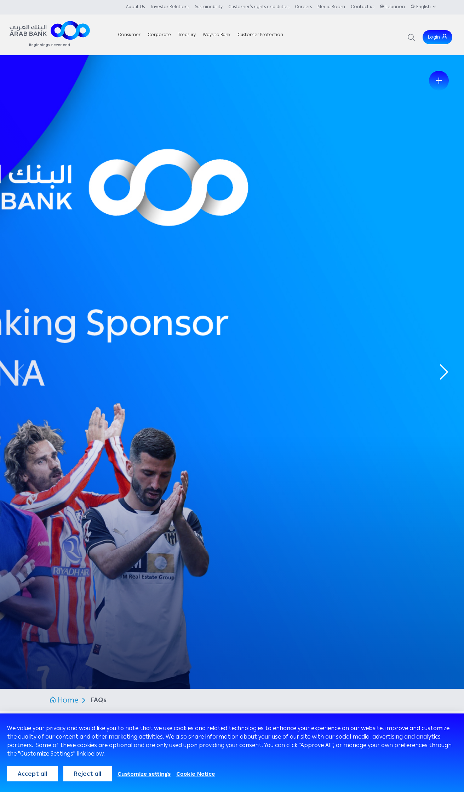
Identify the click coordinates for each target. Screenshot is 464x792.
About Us (135, 6)
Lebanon (395, 6)
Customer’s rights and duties (258, 6)
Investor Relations (169, 6)
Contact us (362, 6)
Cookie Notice (195, 773)
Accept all (32, 773)
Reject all (87, 773)
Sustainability (209, 6)
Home (68, 700)
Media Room (331, 6)
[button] (444, 372)
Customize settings (144, 773)
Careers (303, 6)
